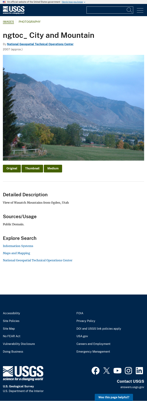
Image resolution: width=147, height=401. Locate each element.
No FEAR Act (11, 336)
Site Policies (11, 321)
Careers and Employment (93, 344)
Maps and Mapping (16, 253)
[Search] (129, 10)
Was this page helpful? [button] (113, 397)
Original (11, 168)
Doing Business (13, 351)
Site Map (9, 328)
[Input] (110, 10)
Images (8, 21)
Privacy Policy (85, 321)
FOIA (79, 313)
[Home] (13, 13)
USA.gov (82, 336)
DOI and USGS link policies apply (98, 328)
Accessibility (11, 313)
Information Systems (18, 246)
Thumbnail (32, 168)
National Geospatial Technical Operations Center (40, 44)
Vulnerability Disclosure (19, 344)
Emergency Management (93, 351)
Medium (53, 168)
